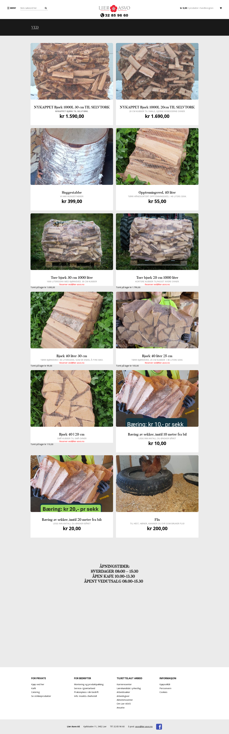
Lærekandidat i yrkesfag (129, 688)
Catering (35, 692)
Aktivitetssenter (125, 699)
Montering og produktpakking (89, 684)
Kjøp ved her (37, 684)
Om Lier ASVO (124, 703)
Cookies (163, 692)
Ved (35, 27)
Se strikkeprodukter (41, 696)
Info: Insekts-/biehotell (85, 696)
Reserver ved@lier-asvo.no (71, 284)
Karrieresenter (124, 684)
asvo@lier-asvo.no (144, 726)
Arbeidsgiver (123, 696)
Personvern (165, 688)
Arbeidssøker (123, 692)
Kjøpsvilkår (164, 684)
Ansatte (121, 707)
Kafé (33, 688)
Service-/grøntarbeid (84, 688)
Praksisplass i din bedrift (86, 692)
